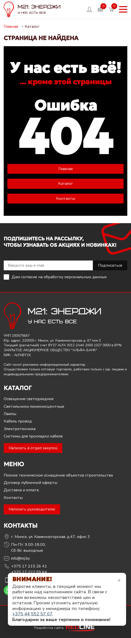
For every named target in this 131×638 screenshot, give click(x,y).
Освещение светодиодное (29, 399)
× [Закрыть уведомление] (119, 580)
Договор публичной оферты (30, 482)
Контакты (65, 198)
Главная (65, 169)
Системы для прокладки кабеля (33, 436)
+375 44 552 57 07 (32, 614)
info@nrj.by (20, 558)
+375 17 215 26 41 (29, 566)
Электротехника (19, 429)
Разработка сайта (65, 627)
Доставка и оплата (21, 490)
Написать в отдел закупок (33, 448)
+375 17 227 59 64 (29, 572)
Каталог (65, 183)
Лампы (10, 414)
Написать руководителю (32, 509)
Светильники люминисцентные (34, 406)
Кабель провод (18, 421)
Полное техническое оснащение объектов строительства (58, 475)
